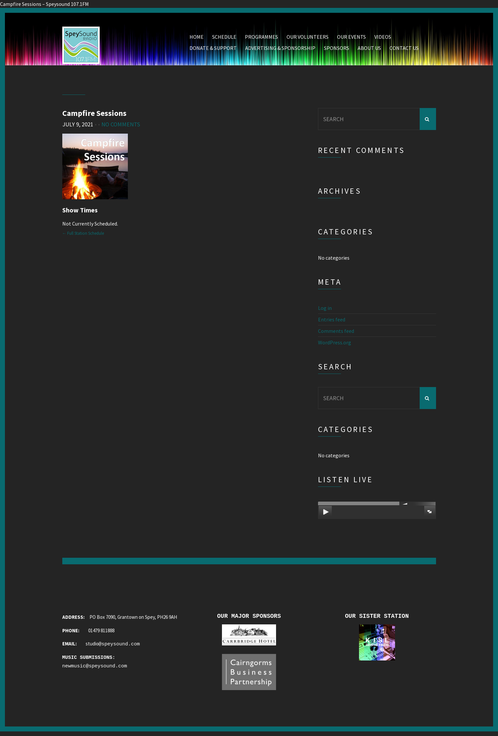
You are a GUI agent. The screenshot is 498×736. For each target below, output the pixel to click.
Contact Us (404, 49)
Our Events (351, 38)
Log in (325, 309)
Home (196, 38)
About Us (369, 49)
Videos (382, 38)
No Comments (120, 126)
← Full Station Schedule (83, 234)
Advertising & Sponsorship (280, 49)
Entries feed (331, 321)
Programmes (261, 38)
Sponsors (336, 49)
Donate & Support (213, 49)
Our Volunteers (308, 38)
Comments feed (336, 332)
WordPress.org (334, 344)
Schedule (224, 38)
